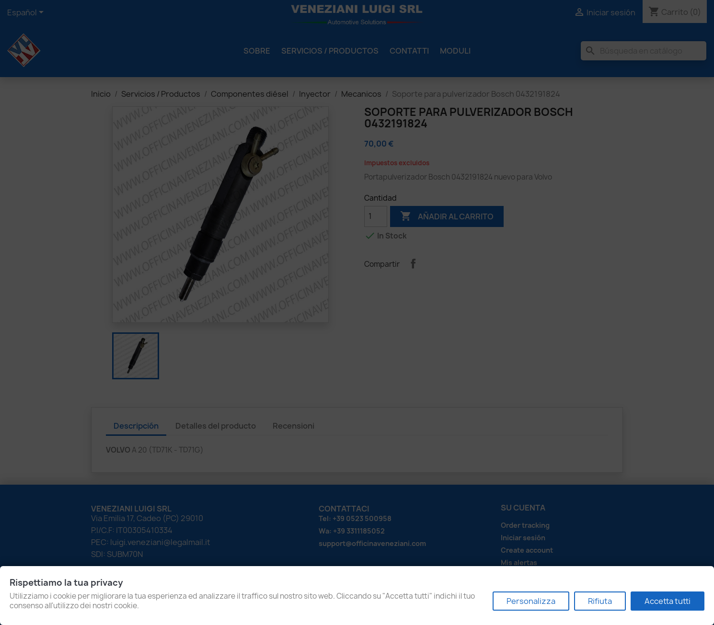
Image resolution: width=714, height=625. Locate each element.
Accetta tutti (668, 601)
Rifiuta (600, 601)
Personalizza (531, 601)
